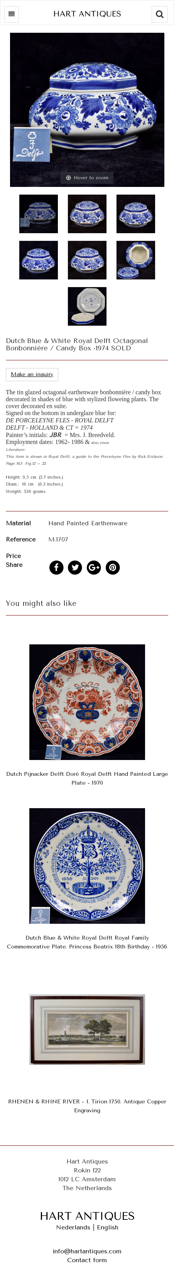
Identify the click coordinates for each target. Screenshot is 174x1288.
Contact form (87, 1260)
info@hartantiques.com (87, 1251)
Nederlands (73, 1227)
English (107, 1227)
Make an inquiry (32, 374)
